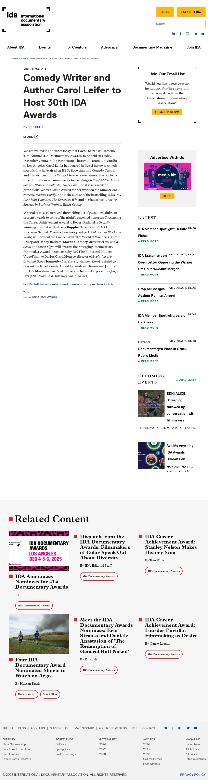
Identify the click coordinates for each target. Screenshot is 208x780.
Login (165, 12)
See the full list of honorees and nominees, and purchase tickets (69, 289)
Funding (8, 739)
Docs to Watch (27, 693)
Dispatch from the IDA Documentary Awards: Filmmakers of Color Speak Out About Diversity (105, 547)
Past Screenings (65, 753)
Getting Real (109, 739)
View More (187, 380)
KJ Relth (37, 127)
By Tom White (155, 560)
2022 (102, 748)
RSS (134, 727)
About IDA (16, 47)
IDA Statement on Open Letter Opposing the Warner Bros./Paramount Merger (165, 262)
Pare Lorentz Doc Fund (16, 748)
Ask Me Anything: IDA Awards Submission (180, 452)
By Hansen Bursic (28, 683)
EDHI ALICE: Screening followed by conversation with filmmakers (180, 406)
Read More (149, 241)
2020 (102, 753)
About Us (38, 727)
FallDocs (60, 743)
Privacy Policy (193, 774)
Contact (148, 727)
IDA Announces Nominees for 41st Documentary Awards (42, 581)
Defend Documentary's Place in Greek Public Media (162, 349)
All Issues (191, 753)
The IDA (7, 727)
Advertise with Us (113, 727)
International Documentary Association (26, 19)
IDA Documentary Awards (41, 301)
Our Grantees (10, 753)
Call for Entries (152, 758)
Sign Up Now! (167, 112)
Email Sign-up (83, 727)
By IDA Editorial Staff (96, 565)
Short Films (51, 693)
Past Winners (151, 763)
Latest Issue (193, 743)
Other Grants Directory (16, 758)
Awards (149, 739)
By (18, 594)
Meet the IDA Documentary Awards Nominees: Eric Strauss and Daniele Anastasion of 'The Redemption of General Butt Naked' (106, 635)
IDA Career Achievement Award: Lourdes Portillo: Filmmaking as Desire (171, 627)
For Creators (76, 47)
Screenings (64, 739)
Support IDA (191, 12)
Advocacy (109, 47)
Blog (24, 58)
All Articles (192, 748)
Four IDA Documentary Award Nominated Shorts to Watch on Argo (41, 667)
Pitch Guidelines (196, 758)
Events (45, 47)
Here (166, 196)
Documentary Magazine (152, 47)
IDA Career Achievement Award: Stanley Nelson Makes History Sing (171, 544)
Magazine (193, 739)
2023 (146, 748)
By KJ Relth (88, 659)
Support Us (59, 727)
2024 (102, 743)
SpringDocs (62, 748)
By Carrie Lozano (157, 643)
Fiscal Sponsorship (14, 743)
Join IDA (194, 47)
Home (15, 58)
